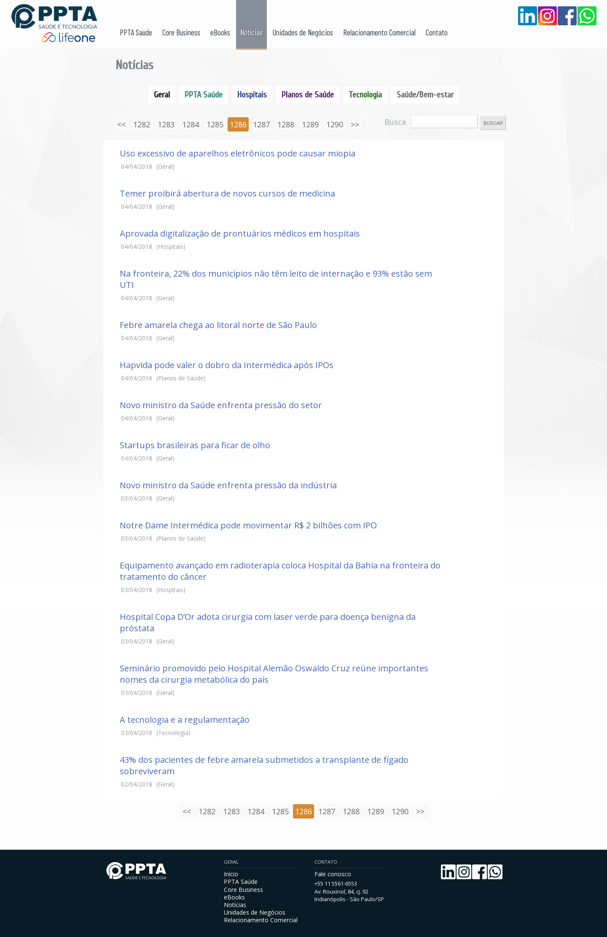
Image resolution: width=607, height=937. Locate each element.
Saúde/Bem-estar (425, 95)
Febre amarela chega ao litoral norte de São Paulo (218, 325)
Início (231, 874)
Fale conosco (332, 874)
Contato (437, 32)
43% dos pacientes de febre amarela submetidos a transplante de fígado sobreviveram (264, 765)
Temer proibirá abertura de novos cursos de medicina (227, 193)
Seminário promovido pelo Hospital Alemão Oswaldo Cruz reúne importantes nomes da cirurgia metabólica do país (274, 673)
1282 (141, 124)
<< (121, 124)
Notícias (251, 32)
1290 (334, 124)
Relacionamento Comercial (379, 32)
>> (355, 124)
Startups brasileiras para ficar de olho (195, 445)
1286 (238, 124)
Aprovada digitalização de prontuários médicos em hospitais (240, 233)
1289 (310, 124)
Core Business (181, 32)
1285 (215, 124)
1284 (190, 124)
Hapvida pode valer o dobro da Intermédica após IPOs (226, 365)
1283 (166, 124)
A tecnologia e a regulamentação (185, 719)
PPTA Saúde (136, 32)
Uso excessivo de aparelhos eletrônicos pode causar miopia (237, 153)
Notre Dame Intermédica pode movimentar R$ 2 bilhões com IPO (248, 525)
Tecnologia (365, 95)
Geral (162, 95)
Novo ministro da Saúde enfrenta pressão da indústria (228, 485)
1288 (285, 124)
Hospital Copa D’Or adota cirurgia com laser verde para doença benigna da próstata (268, 622)
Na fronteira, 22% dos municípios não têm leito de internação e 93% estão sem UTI (276, 279)
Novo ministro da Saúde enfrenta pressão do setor (221, 405)
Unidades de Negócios (302, 32)
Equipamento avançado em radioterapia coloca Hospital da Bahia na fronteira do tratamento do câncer (280, 571)
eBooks (220, 32)
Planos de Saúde (308, 95)
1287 (261, 124)
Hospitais (252, 95)
